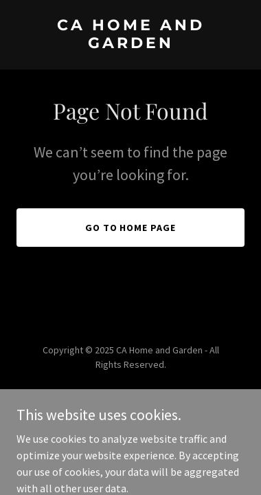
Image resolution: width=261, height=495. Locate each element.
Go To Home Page (131, 227)
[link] (130, 44)
